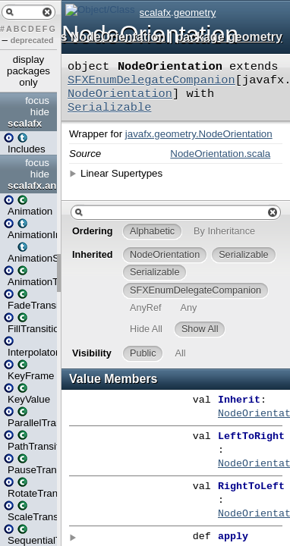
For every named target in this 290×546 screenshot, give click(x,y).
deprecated (32, 40)
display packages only (28, 71)
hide (39, 112)
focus (37, 100)
